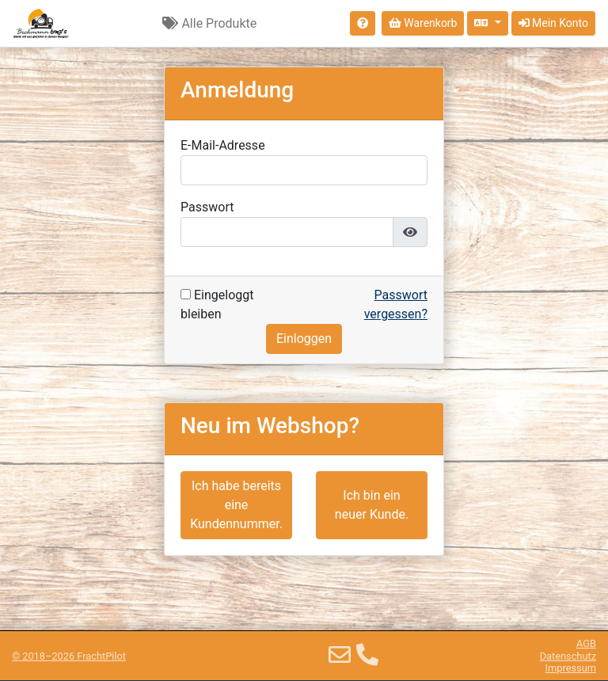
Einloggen (304, 338)
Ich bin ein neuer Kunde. (371, 505)
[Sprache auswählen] (487, 23)
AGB (586, 643)
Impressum (570, 668)
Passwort (207, 207)
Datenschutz (568, 656)
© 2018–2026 (69, 656)
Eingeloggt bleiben (216, 304)
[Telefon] (367, 655)
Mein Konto (553, 23)
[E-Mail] (340, 655)
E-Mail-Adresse (222, 145)
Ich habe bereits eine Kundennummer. (236, 504)
